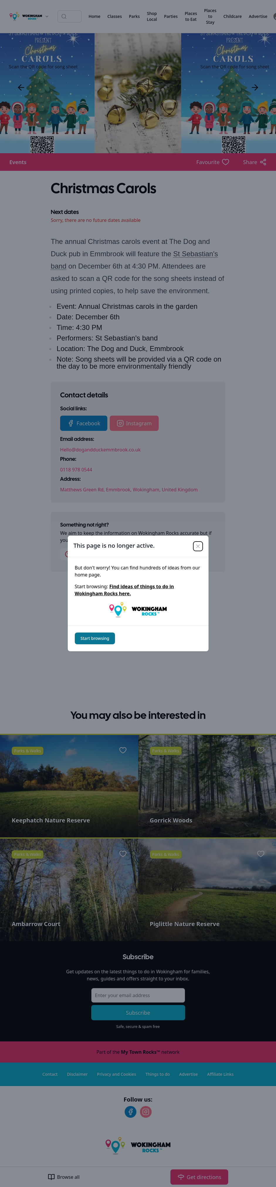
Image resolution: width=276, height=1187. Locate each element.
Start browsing (95, 638)
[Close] (198, 546)
